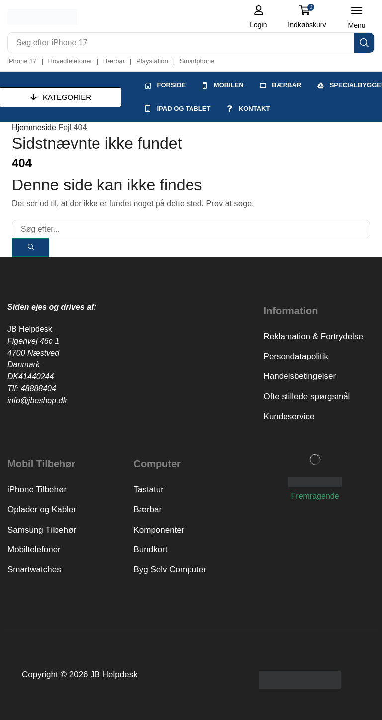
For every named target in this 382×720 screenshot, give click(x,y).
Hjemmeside (34, 127)
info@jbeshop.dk (37, 400)
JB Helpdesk (29, 329)
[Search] (364, 43)
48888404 (38, 388)
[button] (258, 16)
